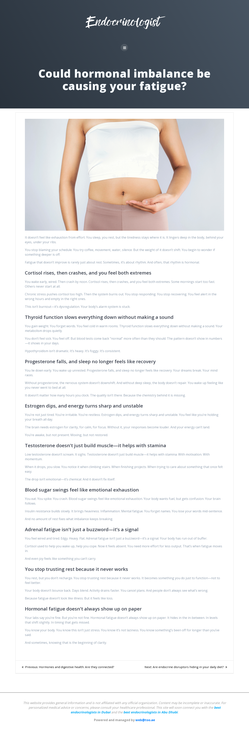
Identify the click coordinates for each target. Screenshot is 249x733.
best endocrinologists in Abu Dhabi (150, 712)
